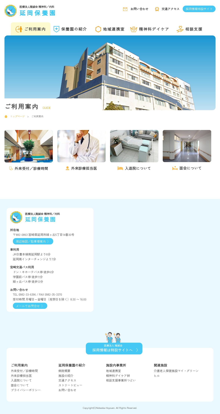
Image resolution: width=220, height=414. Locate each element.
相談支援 (189, 29)
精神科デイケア (149, 29)
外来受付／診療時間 (24, 370)
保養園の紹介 (70, 29)
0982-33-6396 (27, 294)
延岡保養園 (51, 10)
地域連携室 (110, 29)
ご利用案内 (30, 29)
